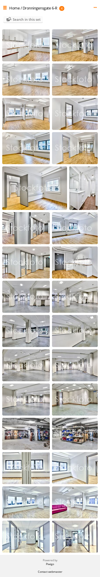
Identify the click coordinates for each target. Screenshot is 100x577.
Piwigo (50, 564)
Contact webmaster (50, 572)
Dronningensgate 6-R (40, 8)
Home (14, 8)
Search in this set (27, 19)
